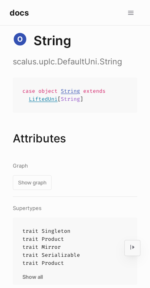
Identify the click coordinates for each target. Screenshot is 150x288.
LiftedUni (43, 99)
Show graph (32, 183)
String (70, 91)
